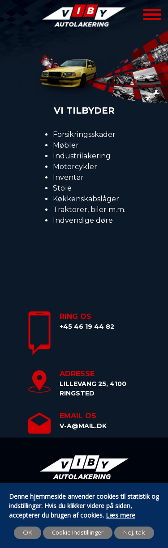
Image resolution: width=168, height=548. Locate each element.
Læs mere (120, 515)
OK (27, 532)
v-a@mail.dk (83, 426)
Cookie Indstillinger (77, 532)
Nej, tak (134, 532)
